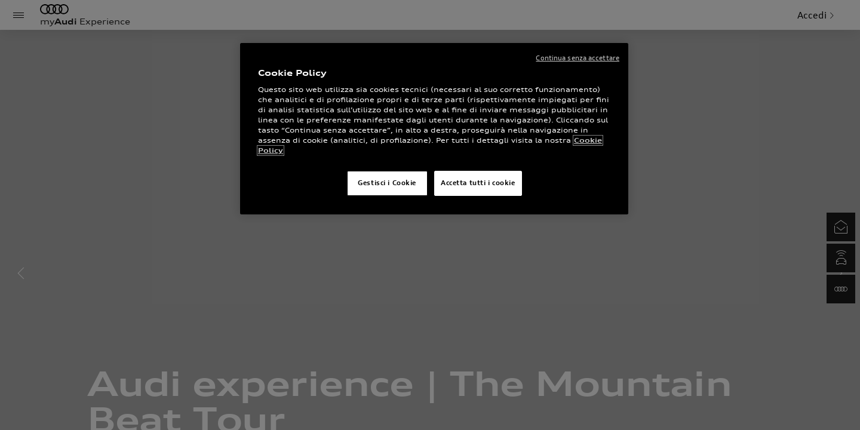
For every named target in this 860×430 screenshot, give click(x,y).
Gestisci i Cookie (387, 183)
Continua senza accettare (577, 58)
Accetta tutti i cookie (478, 183)
